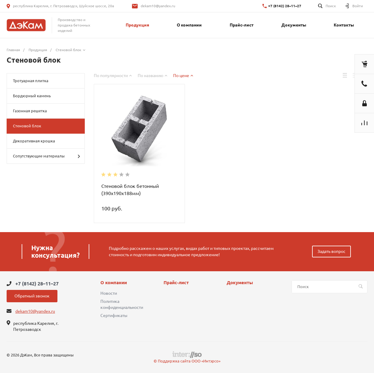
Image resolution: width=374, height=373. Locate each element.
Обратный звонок (32, 296)
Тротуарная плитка (30, 81)
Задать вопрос (331, 251)
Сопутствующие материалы (46, 156)
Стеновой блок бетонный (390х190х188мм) (130, 189)
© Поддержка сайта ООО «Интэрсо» (187, 361)
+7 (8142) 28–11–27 (284, 6)
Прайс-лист (176, 282)
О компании (113, 282)
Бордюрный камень (32, 96)
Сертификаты (113, 315)
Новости (108, 293)
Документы (240, 282)
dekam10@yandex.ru (158, 6)
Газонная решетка (30, 111)
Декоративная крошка (34, 141)
